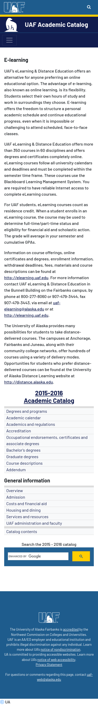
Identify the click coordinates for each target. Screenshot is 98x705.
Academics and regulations (30, 424)
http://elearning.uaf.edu (26, 277)
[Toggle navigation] (9, 40)
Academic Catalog (49, 400)
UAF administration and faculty (34, 523)
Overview (14, 490)
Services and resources (27, 516)
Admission (15, 496)
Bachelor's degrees (23, 449)
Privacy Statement (49, 664)
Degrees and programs (26, 411)
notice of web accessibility (56, 660)
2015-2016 (49, 393)
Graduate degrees (22, 456)
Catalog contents (21, 531)
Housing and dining (23, 509)
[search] (38, 556)
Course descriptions (24, 463)
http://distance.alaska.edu (28, 381)
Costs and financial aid (26, 503)
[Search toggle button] (89, 6)
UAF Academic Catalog (56, 24)
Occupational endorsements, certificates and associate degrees (47, 440)
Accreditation (18, 430)
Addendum (16, 469)
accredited (71, 629)
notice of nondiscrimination (60, 649)
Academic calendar (23, 417)
